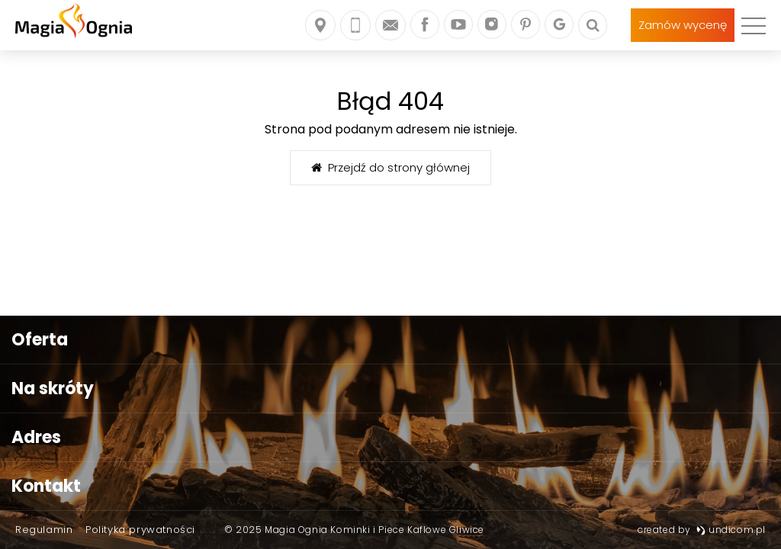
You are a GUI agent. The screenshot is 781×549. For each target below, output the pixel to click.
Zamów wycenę (682, 25)
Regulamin (43, 529)
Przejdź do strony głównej (390, 167)
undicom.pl (731, 529)
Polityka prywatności (140, 529)
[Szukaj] (592, 25)
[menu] (753, 25)
